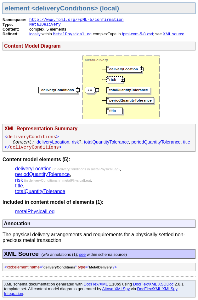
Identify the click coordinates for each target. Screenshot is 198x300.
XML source (173, 34)
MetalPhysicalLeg (72, 34)
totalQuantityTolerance (106, 141)
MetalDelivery (45, 24)
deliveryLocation (53, 141)
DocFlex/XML (96, 284)
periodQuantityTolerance (156, 141)
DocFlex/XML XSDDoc (153, 284)
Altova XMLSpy (116, 288)
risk (75, 141)
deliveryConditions (71, 169)
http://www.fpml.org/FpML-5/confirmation (76, 19)
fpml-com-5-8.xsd (137, 34)
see (82, 254)
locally (35, 34)
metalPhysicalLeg (105, 169)
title (186, 141)
